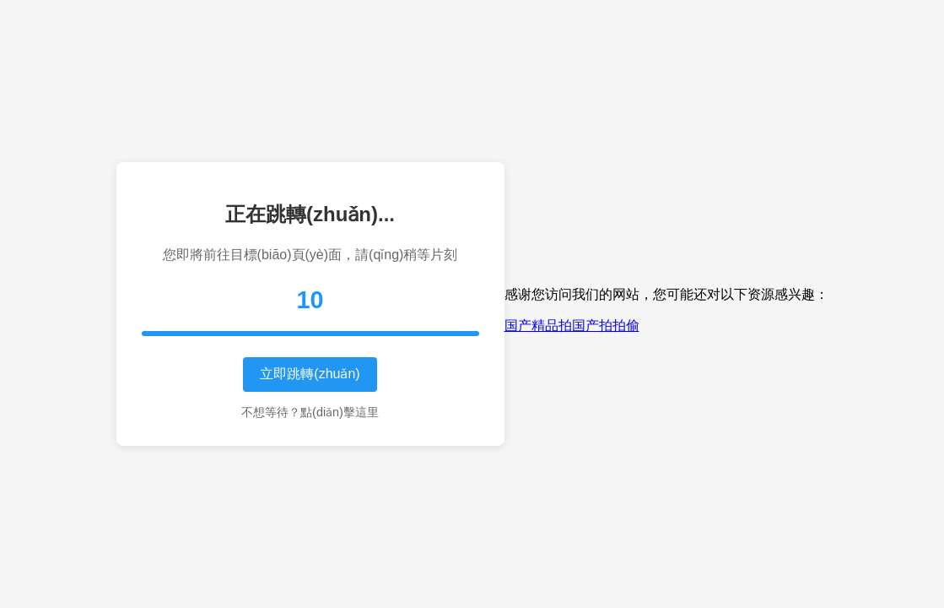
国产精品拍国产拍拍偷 (571, 325)
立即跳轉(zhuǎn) (309, 373)
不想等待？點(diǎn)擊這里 (310, 412)
